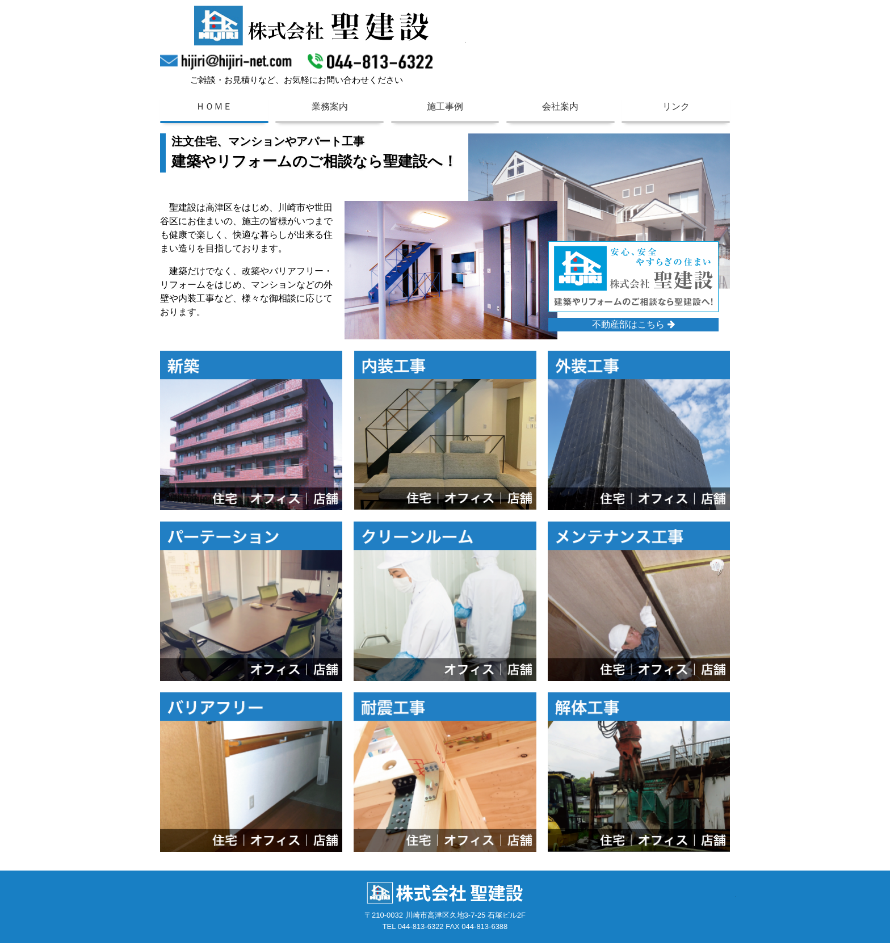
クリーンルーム (470, 533)
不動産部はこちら (633, 331)
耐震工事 (459, 704)
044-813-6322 (370, 59)
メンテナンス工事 (668, 533)
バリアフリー (273, 704)
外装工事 (653, 362)
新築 (258, 362)
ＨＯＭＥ (214, 106)
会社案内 (560, 106)
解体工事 (653, 704)
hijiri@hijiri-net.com (228, 59)
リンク (676, 106)
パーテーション (277, 533)
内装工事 (459, 362)
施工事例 (445, 106)
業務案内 (330, 106)
